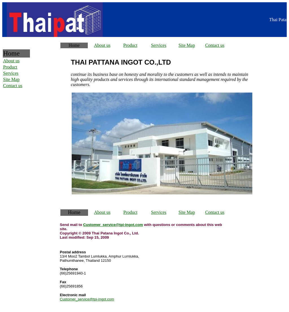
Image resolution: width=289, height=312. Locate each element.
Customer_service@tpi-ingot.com (113, 225)
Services (158, 45)
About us (102, 45)
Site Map (186, 45)
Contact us (214, 45)
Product (130, 45)
